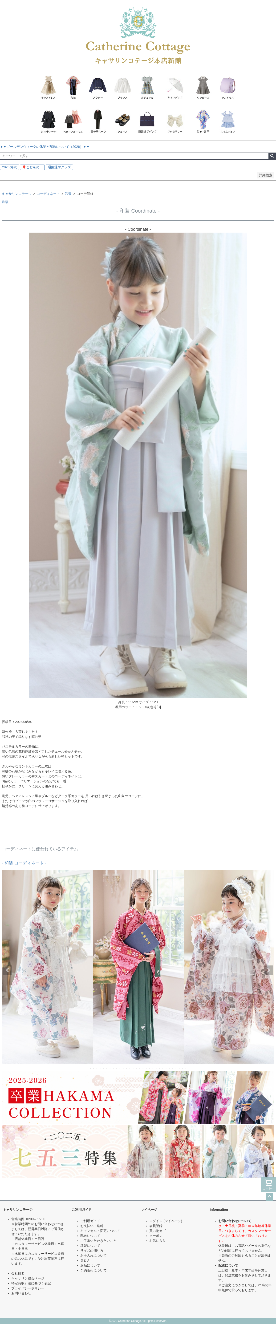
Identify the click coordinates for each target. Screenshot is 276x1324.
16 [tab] (140, 1068)
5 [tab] (103, 1068)
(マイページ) (172, 1221)
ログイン (155, 1221)
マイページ (149, 1209)
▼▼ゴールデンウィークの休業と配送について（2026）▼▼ (45, 147)
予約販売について (93, 1270)
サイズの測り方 (91, 1250)
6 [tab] (107, 1068)
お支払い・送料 (91, 1226)
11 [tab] (123, 1068)
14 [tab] (133, 1068)
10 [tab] (120, 1068)
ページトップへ (269, 1197)
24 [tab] (166, 1068)
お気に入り (157, 1241)
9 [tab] (117, 1068)
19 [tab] (150, 1068)
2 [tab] (94, 1068)
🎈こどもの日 (32, 167)
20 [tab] (153, 1068)
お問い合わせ (21, 1293)
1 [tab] (90, 1068)
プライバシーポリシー (27, 1288)
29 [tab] (183, 1068)
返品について (90, 1265)
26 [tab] (173, 1068)
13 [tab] (130, 1068)
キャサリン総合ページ (27, 1278)
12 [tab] (127, 1068)
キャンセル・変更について (100, 1231)
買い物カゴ (157, 1231)
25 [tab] (169, 1068)
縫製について (90, 1245)
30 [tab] (186, 1068)
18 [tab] (146, 1068)
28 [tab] (179, 1068)
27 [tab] (176, 1068)
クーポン (155, 1236)
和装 (68, 194)
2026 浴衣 (9, 167)
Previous (7, 970)
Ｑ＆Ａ (85, 1260)
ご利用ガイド (82, 1209)
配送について (90, 1236)
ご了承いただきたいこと (98, 1241)
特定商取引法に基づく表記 (31, 1283)
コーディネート (48, 194)
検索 (272, 156)
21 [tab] (156, 1068)
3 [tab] (97, 1068)
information (219, 1209)
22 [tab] (159, 1068)
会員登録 (155, 1226)
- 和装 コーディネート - (24, 863)
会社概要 (17, 1273)
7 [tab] (110, 1068)
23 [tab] (163, 1068)
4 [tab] (100, 1068)
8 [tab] (113, 1068)
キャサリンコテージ (17, 194)
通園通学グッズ (59, 167)
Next (268, 970)
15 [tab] (136, 1068)
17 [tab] (143, 1068)
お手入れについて (93, 1255)
